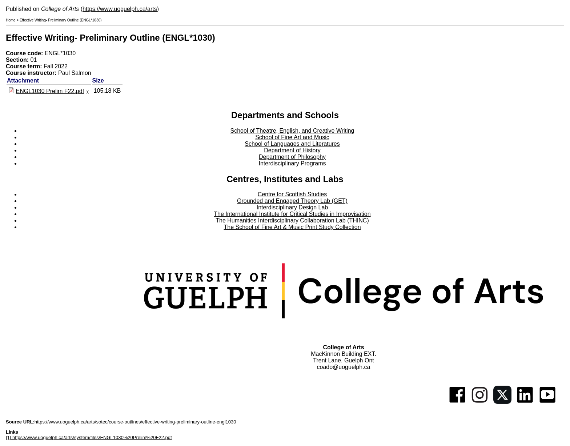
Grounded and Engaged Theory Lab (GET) (292, 201)
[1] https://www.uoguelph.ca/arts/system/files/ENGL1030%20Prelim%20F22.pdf (89, 437)
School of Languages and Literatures (292, 144)
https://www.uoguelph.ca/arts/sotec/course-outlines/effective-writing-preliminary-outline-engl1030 (135, 422)
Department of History (292, 150)
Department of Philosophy (292, 157)
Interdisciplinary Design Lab (292, 207)
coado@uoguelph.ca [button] (343, 367)
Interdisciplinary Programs (292, 163)
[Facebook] (457, 402)
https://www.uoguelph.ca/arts (120, 9)
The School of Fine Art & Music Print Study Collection (292, 227)
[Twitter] (502, 402)
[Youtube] (547, 402)
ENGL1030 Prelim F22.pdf (50, 91)
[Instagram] (480, 402)
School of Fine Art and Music (292, 137)
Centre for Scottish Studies (292, 194)
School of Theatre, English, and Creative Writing (292, 131)
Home (11, 20)
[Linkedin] (525, 402)
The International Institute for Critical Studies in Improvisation (292, 214)
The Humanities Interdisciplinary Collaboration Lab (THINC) (292, 220)
